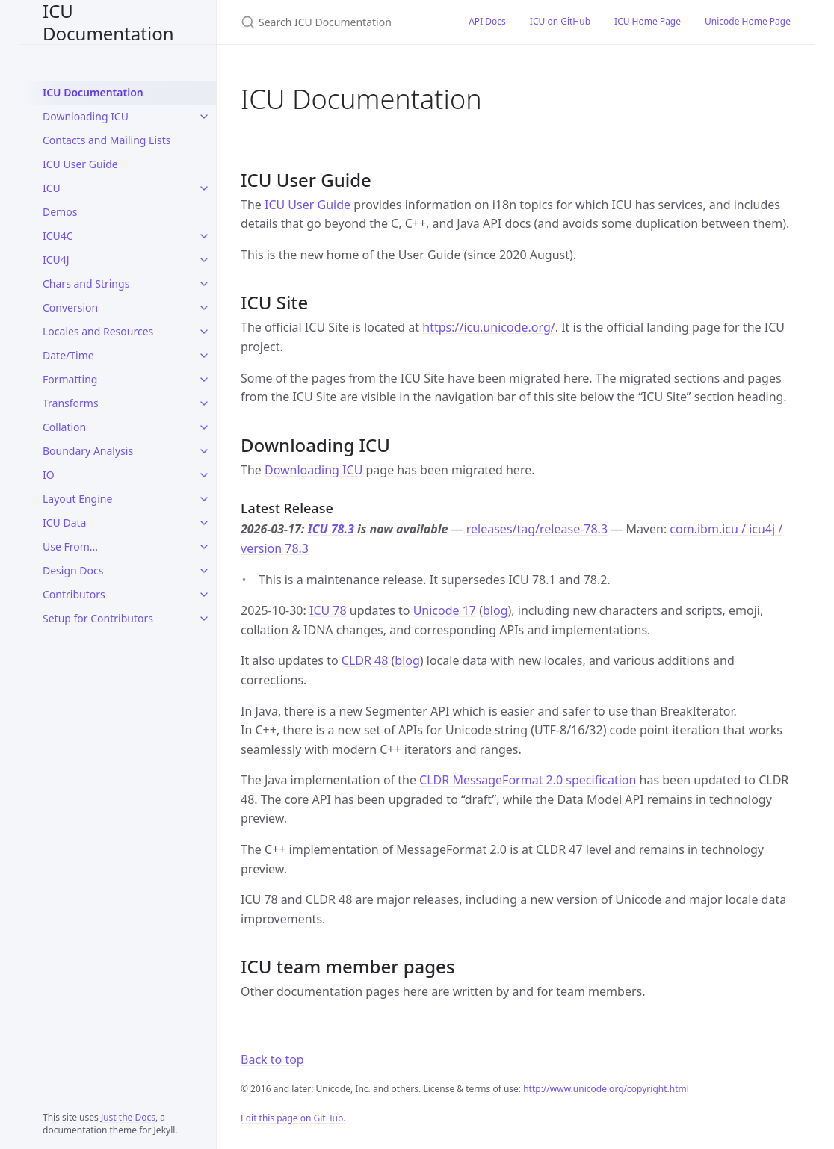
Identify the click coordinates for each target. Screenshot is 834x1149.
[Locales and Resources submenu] (204, 332)
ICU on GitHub (560, 21)
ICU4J (56, 260)
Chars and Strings (86, 283)
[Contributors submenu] (204, 595)
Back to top (272, 1059)
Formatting (70, 379)
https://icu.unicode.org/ (488, 327)
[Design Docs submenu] (204, 571)
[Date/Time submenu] (204, 356)
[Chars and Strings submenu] (204, 284)
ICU (52, 188)
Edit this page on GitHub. (293, 1118)
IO (49, 475)
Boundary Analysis (88, 451)
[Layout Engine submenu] (204, 499)
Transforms (71, 403)
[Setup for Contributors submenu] (204, 619)
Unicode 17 (444, 610)
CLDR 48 (365, 660)
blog (495, 610)
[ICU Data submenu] (204, 523)
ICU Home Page (647, 21)
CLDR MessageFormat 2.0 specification (527, 780)
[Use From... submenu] (204, 547)
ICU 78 (328, 610)
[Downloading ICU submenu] (204, 116)
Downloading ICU (86, 116)
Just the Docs (128, 1117)
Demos (60, 212)
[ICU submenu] (204, 188)
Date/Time (68, 355)
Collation (64, 427)
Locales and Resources (98, 331)
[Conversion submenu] (204, 308)
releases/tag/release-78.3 (537, 529)
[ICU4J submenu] (204, 260)
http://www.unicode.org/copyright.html (606, 1089)
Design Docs (73, 570)
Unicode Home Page (748, 21)
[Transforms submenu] (204, 403)
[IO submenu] (204, 475)
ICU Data (64, 522)
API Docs (487, 21)
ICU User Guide (80, 164)
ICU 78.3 (331, 529)
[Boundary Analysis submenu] (204, 451)
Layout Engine (77, 499)
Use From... (70, 546)
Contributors (74, 594)
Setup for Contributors (98, 618)
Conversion (70, 307)
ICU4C (58, 236)
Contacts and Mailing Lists (106, 140)
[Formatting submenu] (204, 379)
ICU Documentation (108, 22)
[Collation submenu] (204, 427)
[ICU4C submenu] (204, 236)
